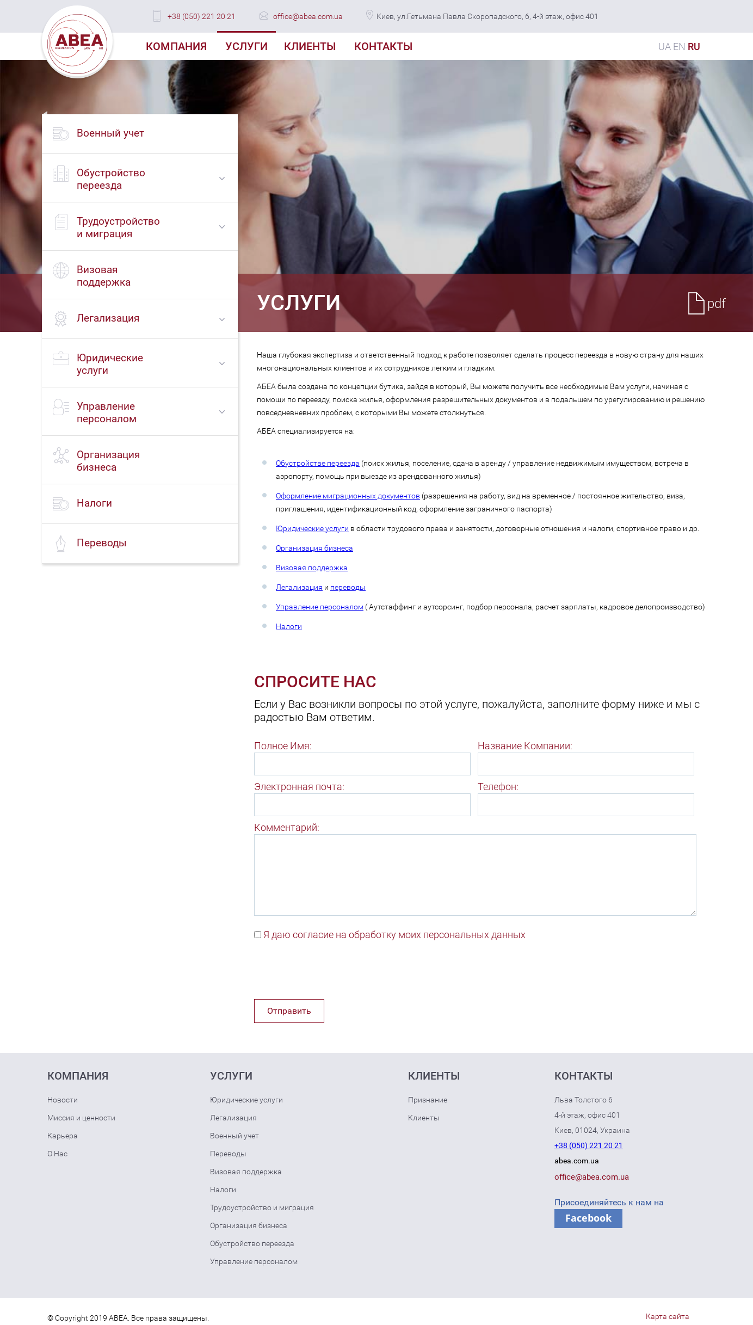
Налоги (289, 626)
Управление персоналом (319, 606)
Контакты (383, 46)
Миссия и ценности (81, 1117)
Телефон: (498, 786)
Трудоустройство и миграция (262, 1207)
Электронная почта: (299, 786)
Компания (176, 46)
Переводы (228, 1153)
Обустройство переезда (252, 1243)
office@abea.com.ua (308, 16)
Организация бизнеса (314, 548)
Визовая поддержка (312, 567)
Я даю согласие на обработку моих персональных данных (394, 934)
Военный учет (234, 1135)
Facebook (588, 1217)
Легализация (299, 587)
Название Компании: (525, 745)
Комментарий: (286, 827)
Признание (427, 1099)
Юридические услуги (312, 528)
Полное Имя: (283, 745)
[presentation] (336, 972)
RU (694, 46)
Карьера (62, 1135)
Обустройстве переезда (318, 463)
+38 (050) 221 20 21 (202, 16)
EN (679, 46)
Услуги (246, 46)
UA (664, 46)
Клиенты (310, 46)
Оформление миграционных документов (348, 495)
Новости (62, 1099)
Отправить (289, 1011)
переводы (348, 587)
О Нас (57, 1153)
